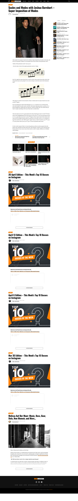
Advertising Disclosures (59, 486)
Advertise (25, 486)
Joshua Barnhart (15, 14)
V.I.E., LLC (50, 490)
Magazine (24, 1)
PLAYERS (37, 1)
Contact (41, 486)
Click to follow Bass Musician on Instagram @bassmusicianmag (25, 212)
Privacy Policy (51, 486)
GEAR (41, 1)
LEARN (44, 1)
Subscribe (16, 486)
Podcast (29, 1)
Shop (33, 1)
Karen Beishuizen (15, 423)
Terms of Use (46, 486)
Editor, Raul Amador (16, 182)
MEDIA (48, 1)
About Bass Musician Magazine (33, 486)
